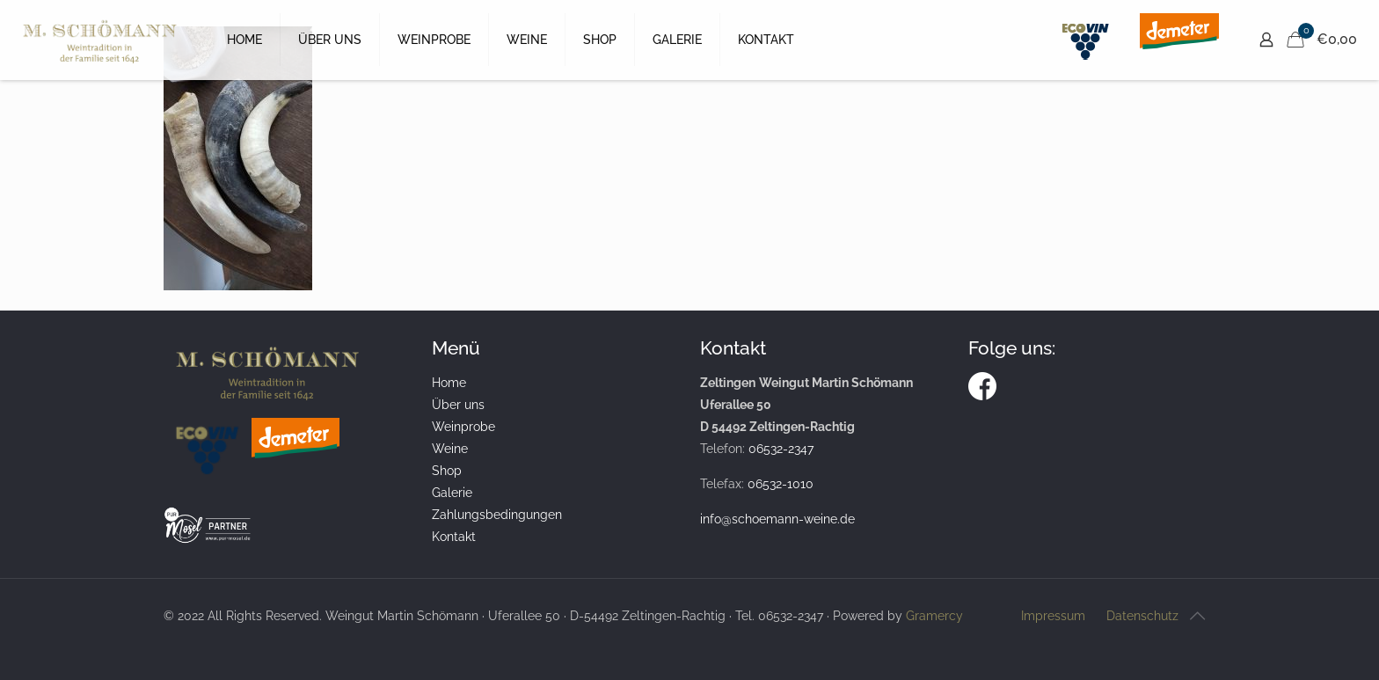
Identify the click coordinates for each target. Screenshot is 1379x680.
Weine (450, 449)
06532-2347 (781, 449)
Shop (447, 471)
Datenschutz (1142, 616)
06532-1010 (781, 484)
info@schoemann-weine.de (777, 519)
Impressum (1053, 616)
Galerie (452, 493)
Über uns (458, 405)
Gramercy (934, 616)
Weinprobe (463, 427)
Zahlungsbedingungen (497, 515)
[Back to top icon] (1196, 615)
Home (449, 383)
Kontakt (454, 537)
